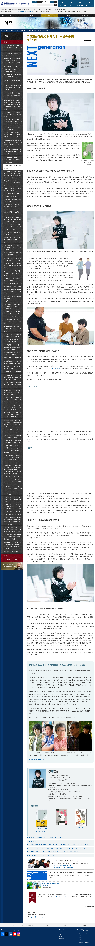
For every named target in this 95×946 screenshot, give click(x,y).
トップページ (4, 30)
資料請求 (85, 925)
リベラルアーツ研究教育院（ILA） (61, 865)
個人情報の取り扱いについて (29, 925)
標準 (52, 2)
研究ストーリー (21, 30)
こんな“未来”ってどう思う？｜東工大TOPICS (43, 855)
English (40, 2)
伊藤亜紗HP (32, 841)
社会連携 (62, 938)
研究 (12, 30)
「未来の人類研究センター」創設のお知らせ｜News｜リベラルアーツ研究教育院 (53, 852)
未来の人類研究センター (38, 759)
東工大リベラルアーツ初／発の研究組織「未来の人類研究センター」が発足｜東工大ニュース (57, 848)
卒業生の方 (81, 937)
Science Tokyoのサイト (24, 11)
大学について (63, 931)
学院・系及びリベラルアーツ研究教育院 (62, 868)
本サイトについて (10, 925)
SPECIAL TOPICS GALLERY (62, 896)
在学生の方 (81, 940)
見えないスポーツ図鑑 (52, 368)
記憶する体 (80, 828)
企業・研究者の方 (82, 935)
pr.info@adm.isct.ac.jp (37, 917)
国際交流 (62, 941)
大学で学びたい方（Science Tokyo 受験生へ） (85, 930)
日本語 (34, 2)
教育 (61, 934)
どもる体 (60, 827)
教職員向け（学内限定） (84, 942)
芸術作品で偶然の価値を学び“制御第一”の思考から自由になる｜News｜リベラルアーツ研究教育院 (58, 845)
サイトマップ (48, 925)
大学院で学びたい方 (83, 933)
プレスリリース (67, 925)
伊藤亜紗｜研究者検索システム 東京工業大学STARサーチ (46, 838)
